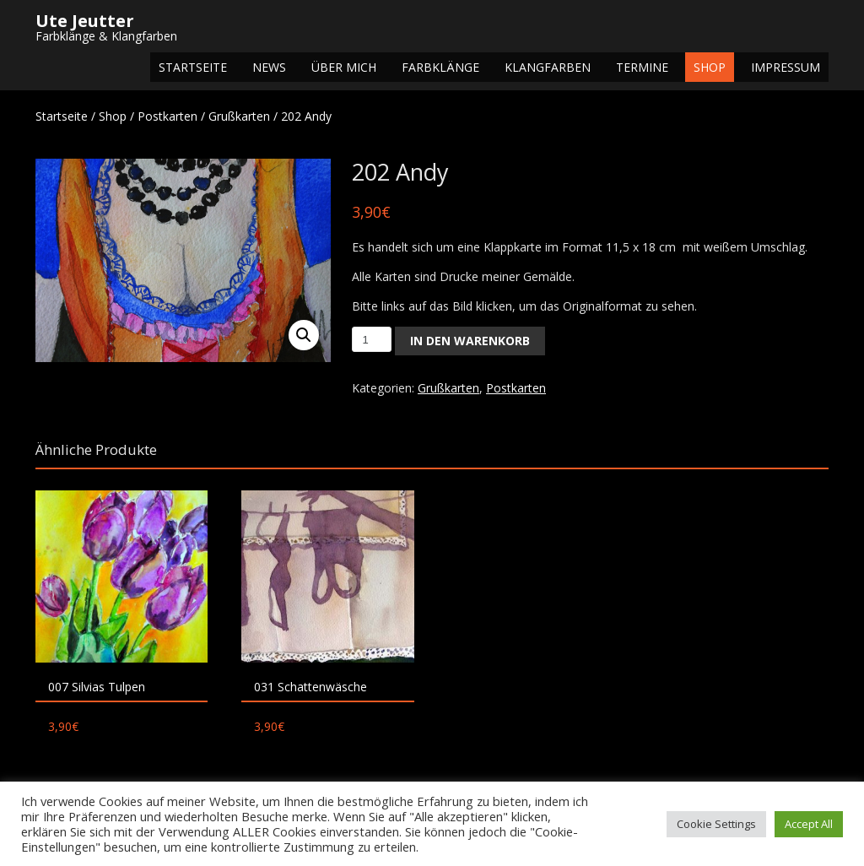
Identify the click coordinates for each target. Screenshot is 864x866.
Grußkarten (239, 116)
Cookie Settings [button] (716, 823)
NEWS (269, 67)
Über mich (343, 67)
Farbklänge (440, 67)
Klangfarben (548, 67)
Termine (642, 67)
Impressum (785, 67)
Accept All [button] (809, 823)
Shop (710, 67)
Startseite (193, 67)
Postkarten (167, 116)
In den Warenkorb (470, 341)
